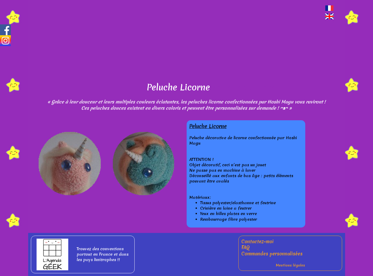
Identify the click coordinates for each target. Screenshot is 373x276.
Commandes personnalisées (272, 254)
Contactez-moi (257, 241)
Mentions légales (290, 265)
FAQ (245, 247)
